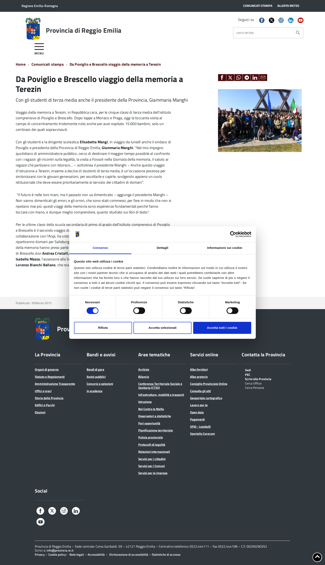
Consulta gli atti (200, 391)
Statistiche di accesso (166, 554)
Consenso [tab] (100, 248)
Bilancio (143, 376)
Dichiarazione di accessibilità (128, 554)
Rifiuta (103, 328)
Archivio (143, 369)
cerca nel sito (245, 32)
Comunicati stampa (48, 64)
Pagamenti (197, 419)
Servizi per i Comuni (151, 466)
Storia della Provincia (49, 398)
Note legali (76, 554)
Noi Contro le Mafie (151, 409)
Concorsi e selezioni (100, 383)
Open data (197, 412)
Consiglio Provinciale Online (208, 383)
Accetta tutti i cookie (222, 328)
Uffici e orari (43, 391)
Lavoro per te (199, 405)
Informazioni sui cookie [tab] (224, 248)
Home (20, 64)
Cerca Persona (254, 387)
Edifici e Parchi (45, 405)
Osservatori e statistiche (154, 416)
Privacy (40, 554)
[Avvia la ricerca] (298, 33)
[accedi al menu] (39, 48)
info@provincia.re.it (60, 550)
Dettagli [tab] (162, 248)
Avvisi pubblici (96, 376)
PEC (247, 374)
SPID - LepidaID (200, 426)
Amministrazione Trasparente (55, 383)
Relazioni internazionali (154, 451)
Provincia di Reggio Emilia (83, 30)
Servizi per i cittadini (152, 459)
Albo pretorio (199, 376)
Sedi (248, 370)
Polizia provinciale (150, 437)
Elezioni (40, 412)
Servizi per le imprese (152, 473)
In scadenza (94, 391)
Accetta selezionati (162, 328)
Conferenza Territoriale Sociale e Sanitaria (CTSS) (160, 385)
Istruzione (145, 401)
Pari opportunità (149, 423)
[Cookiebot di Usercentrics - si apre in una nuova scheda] (233, 234)
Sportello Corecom (202, 433)
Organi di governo (47, 369)
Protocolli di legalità (151, 444)
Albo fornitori (199, 369)
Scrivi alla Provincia (258, 379)
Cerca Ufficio (253, 383)
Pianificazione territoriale (155, 430)
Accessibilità (96, 554)
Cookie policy (57, 554)
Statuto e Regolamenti (50, 376)
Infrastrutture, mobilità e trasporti (161, 394)
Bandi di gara (95, 369)
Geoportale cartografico (206, 398)
